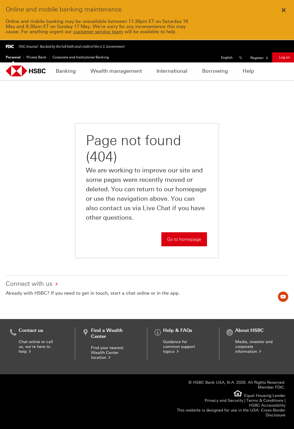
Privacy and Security (224, 400)
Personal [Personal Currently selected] (13, 57)
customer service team (98, 31)
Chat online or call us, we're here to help (36, 346)
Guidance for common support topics (179, 346)
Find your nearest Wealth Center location (107, 352)
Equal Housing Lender (264, 395)
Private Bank (36, 57)
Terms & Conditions (264, 400)
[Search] (241, 57)
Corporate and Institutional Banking (81, 57)
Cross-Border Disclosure (273, 413)
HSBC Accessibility (267, 405)
